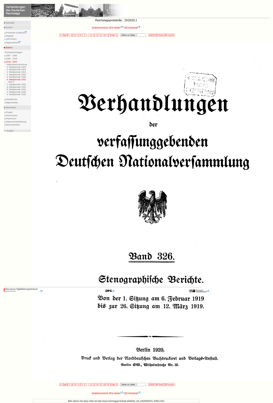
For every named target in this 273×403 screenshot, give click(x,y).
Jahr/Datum (11, 39)
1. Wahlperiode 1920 (16, 67)
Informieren (10, 107)
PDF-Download (132, 27)
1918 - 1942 (11, 62)
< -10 (71, 35)
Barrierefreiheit (12, 125)
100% (151, 35)
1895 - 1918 (11, 58)
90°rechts (169, 35)
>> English (9, 131)
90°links (159, 35)
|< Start (63, 35)
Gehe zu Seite (128, 35)
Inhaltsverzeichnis (100, 27)
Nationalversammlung (17, 64)
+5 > (98, 35)
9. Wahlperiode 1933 (16, 89)
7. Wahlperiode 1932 (16, 84)
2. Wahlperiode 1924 (16, 69)
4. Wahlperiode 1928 (16, 74)
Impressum (10, 118)
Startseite (9, 23)
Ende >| (113, 35)
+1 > (91, 35)
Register (9, 36)
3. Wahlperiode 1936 (16, 92)
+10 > (104, 35)
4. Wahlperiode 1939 (16, 94)
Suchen (9, 27)
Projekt (8, 112)
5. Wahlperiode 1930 (16, 77)
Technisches (11, 115)
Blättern (9, 47)
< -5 (78, 35)
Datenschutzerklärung (15, 121)
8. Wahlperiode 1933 (16, 87)
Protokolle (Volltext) (16, 32)
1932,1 (11, 82)
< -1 (84, 35)
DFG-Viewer (116, 27)
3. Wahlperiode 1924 (16, 72)
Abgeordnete (12, 42)
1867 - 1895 (11, 55)
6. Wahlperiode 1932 (16, 79)
